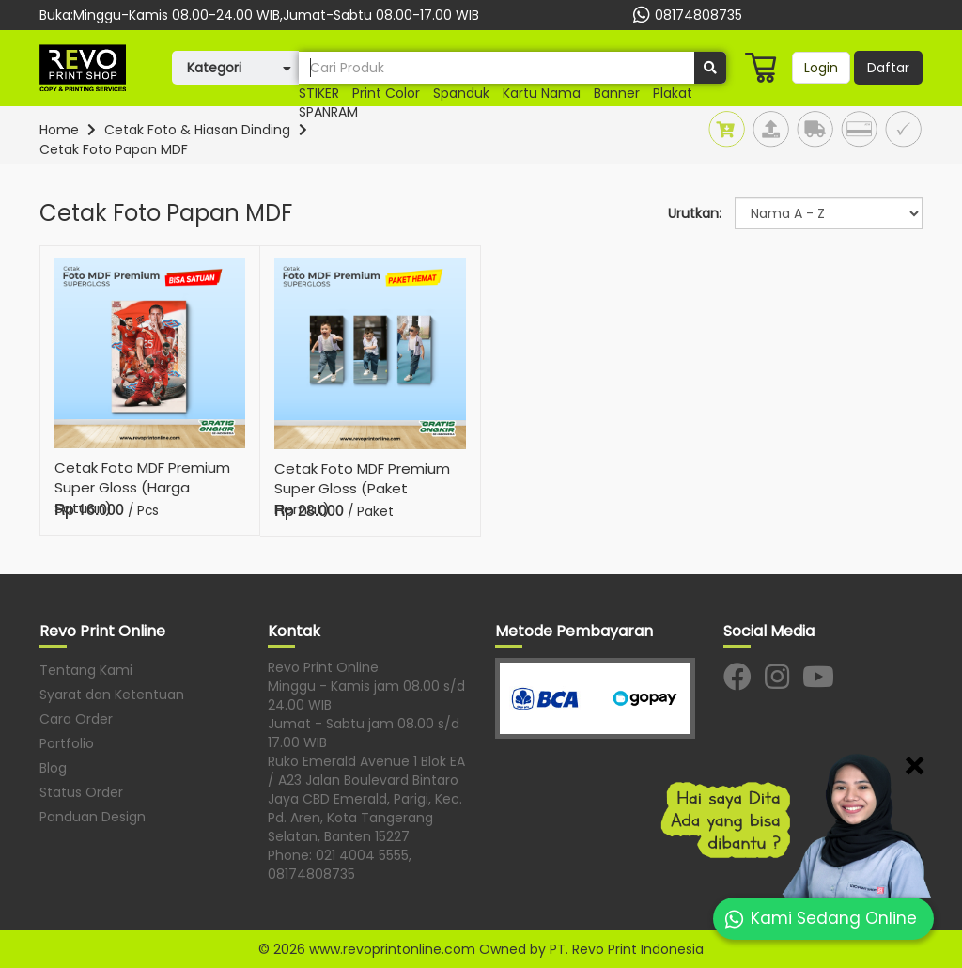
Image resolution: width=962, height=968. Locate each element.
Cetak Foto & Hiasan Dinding (197, 129)
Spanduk (461, 93)
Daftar (888, 67)
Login (821, 67)
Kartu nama (542, 93)
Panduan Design (92, 816)
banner (617, 93)
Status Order (81, 792)
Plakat (672, 93)
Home (59, 129)
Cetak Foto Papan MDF (113, 149)
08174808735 (685, 15)
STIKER (319, 93)
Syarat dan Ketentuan (111, 694)
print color (386, 93)
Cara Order (76, 719)
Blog (53, 767)
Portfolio (66, 743)
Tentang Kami (85, 670)
